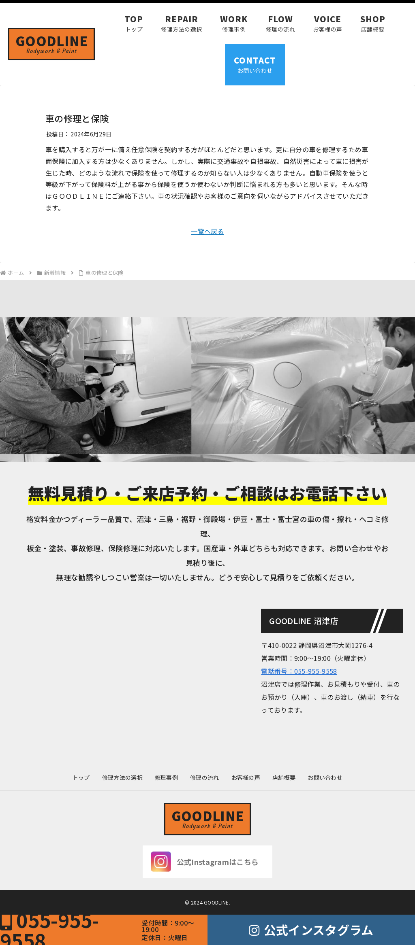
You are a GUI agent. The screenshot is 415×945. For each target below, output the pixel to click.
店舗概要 (283, 777)
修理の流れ (204, 777)
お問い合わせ (325, 777)
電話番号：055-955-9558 (299, 671)
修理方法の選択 (122, 777)
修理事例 (166, 777)
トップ (81, 777)
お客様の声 (246, 777)
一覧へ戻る (207, 231)
